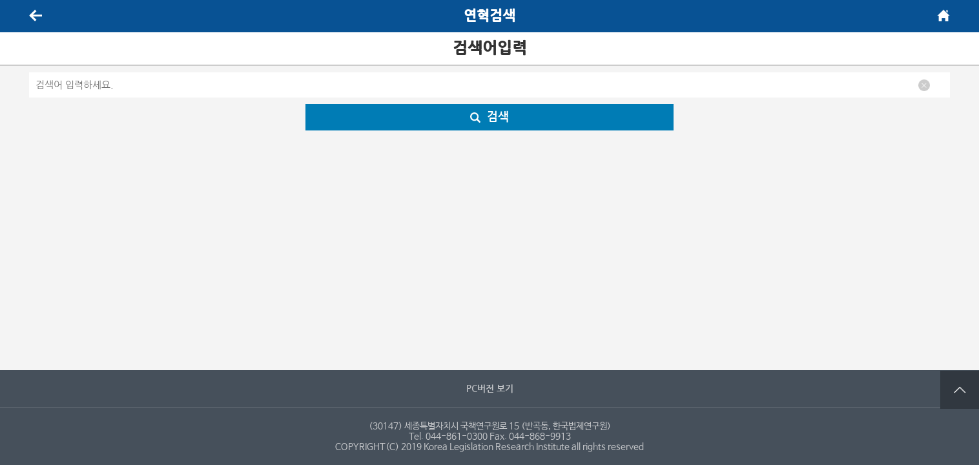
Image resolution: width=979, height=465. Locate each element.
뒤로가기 (35, 15)
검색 (489, 117)
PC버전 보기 (489, 389)
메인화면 (943, 15)
